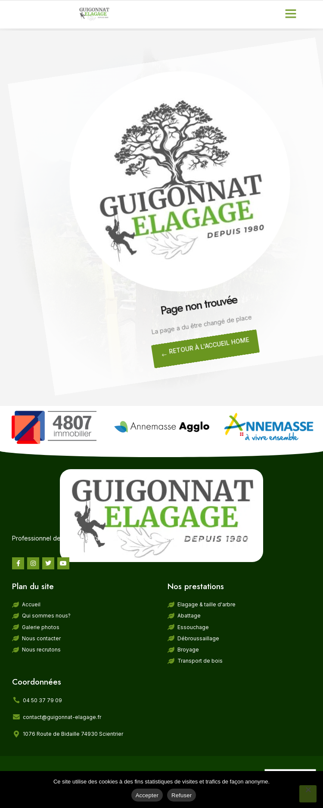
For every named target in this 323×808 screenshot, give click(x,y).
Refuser (181, 795)
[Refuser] (308, 793)
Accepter (147, 795)
